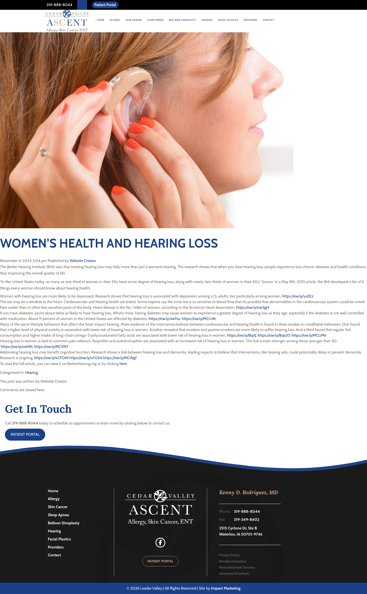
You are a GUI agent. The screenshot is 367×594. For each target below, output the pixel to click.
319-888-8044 (59, 4)
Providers (251, 20)
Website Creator (83, 260)
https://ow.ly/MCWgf (120, 357)
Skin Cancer (134, 20)
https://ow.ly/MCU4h (199, 318)
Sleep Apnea (155, 20)
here (123, 363)
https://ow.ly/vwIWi (16, 346)
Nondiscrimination (232, 561)
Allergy (115, 20)
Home (101, 20)
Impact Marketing (225, 588)
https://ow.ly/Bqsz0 (274, 335)
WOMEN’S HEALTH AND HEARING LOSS (109, 243)
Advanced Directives (234, 573)
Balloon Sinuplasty (182, 20)
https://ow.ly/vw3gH (252, 307)
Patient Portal (105, 5)
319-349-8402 (246, 519)
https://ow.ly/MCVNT (51, 346)
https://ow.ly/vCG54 (85, 357)
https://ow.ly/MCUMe (308, 335)
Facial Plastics (228, 20)
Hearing (206, 20)
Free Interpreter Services (237, 567)
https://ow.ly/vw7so (164, 318)
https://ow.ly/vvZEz (297, 296)
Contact (268, 20)
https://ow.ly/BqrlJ (241, 335)
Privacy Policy (229, 555)
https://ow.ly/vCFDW (50, 357)
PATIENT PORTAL (25, 434)
